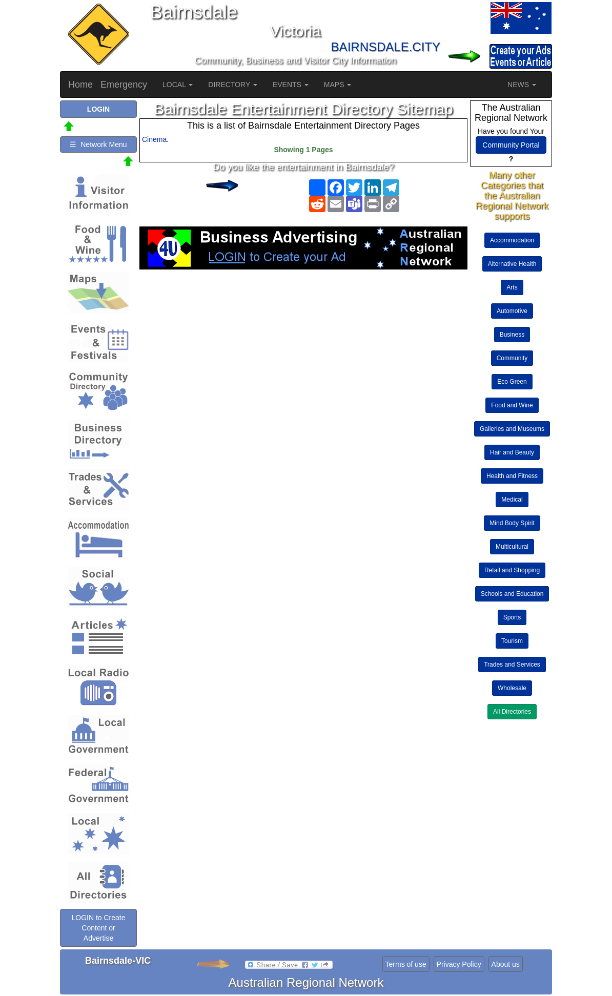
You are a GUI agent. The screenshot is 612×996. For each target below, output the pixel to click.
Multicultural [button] (512, 546)
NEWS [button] (521, 84)
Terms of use (405, 964)
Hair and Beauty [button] (512, 452)
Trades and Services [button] (512, 664)
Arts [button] (511, 287)
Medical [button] (511, 499)
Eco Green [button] (511, 381)
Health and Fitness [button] (512, 476)
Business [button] (512, 334)
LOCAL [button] (177, 84)
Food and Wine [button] (512, 405)
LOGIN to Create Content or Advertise (98, 928)
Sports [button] (512, 617)
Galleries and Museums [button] (512, 428)
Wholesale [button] (512, 688)
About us (506, 964)
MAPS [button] (338, 84)
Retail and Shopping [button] (512, 570)
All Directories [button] (512, 711)
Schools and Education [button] (512, 593)
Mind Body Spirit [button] (511, 523)
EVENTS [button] (291, 84)
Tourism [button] (512, 641)
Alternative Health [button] (512, 263)
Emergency (123, 84)
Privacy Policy (459, 964)
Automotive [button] (512, 311)
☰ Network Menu (98, 144)
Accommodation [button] (512, 240)
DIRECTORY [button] (232, 84)
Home (80, 84)
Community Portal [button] (510, 145)
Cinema (154, 139)
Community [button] (512, 358)
